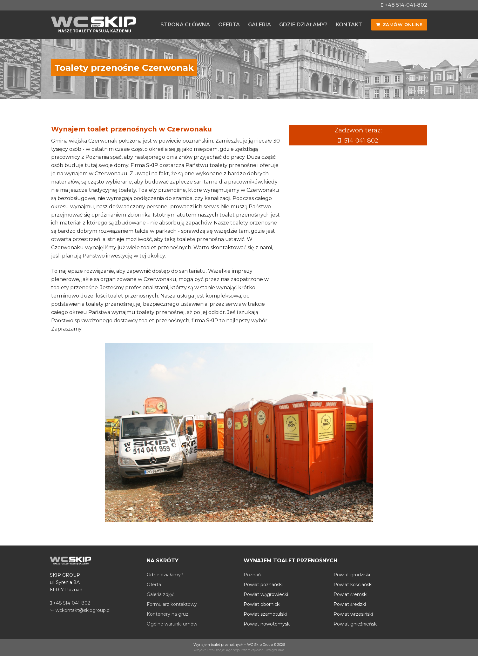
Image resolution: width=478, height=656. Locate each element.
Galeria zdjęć (160, 594)
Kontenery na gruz (167, 614)
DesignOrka (274, 650)
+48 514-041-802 (404, 5)
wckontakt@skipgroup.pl (80, 610)
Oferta (154, 584)
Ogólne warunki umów (172, 624)
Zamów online (399, 24)
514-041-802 (361, 140)
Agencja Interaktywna (245, 650)
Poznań (252, 575)
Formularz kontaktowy (172, 604)
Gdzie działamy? (165, 575)
